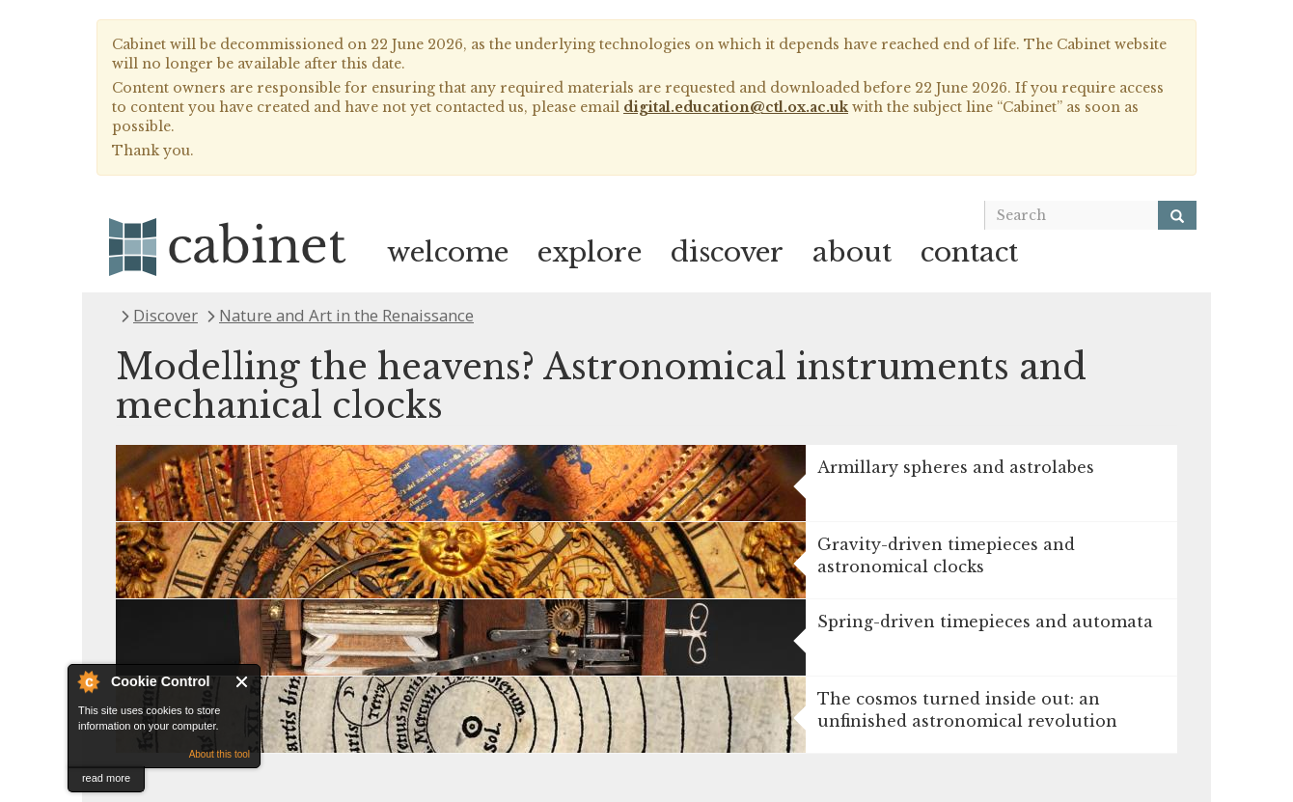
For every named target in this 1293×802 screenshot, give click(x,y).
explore (589, 252)
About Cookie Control (88, 681)
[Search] (1177, 215)
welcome (448, 252)
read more (106, 778)
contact (969, 252)
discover (727, 252)
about (852, 252)
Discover (165, 315)
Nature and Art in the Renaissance (346, 315)
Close (242, 682)
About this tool (219, 754)
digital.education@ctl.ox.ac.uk (735, 107)
